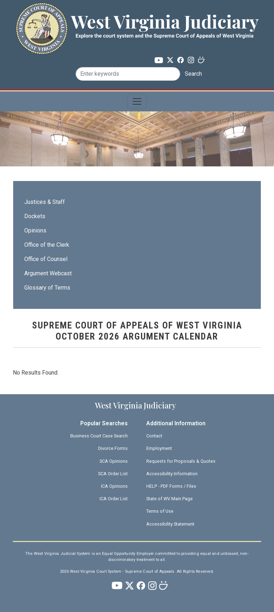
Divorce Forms (113, 448)
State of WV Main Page (169, 498)
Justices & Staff (44, 202)
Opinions (35, 230)
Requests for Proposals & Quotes (180, 461)
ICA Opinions (114, 486)
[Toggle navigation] (137, 101)
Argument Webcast (48, 273)
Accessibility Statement (170, 524)
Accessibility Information (172, 473)
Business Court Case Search (99, 435)
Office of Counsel (45, 259)
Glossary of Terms (47, 287)
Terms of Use (159, 511)
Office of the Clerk (46, 244)
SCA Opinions (114, 461)
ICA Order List (114, 498)
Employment (159, 448)
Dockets (34, 216)
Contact (154, 435)
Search (193, 73)
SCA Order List (113, 473)
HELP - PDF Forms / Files (171, 486)
